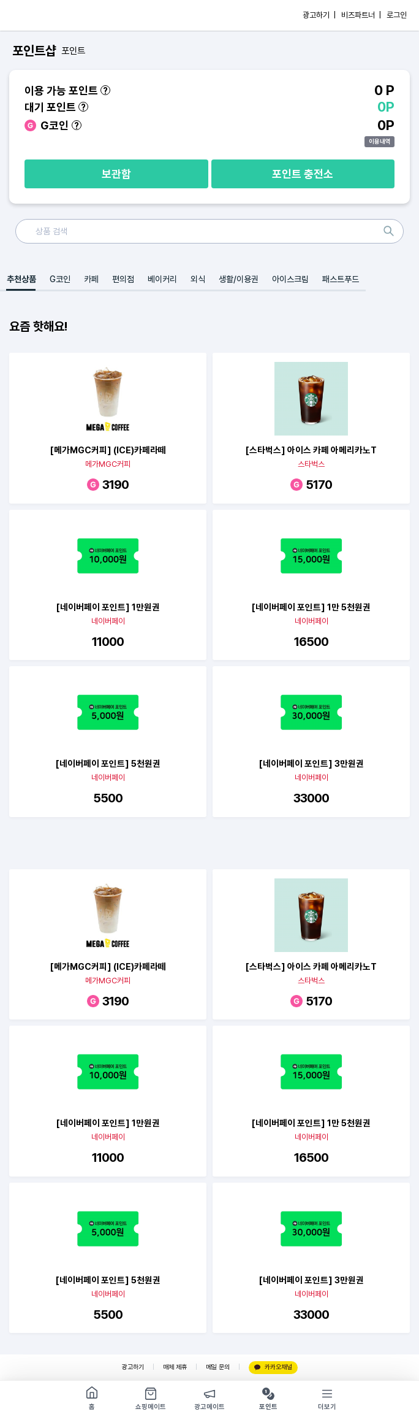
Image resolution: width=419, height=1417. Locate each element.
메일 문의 (218, 1367)
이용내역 (380, 141)
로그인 (397, 15)
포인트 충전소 (302, 173)
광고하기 (133, 1367)
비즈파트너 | (361, 15)
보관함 (116, 173)
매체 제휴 (175, 1367)
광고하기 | (319, 15)
